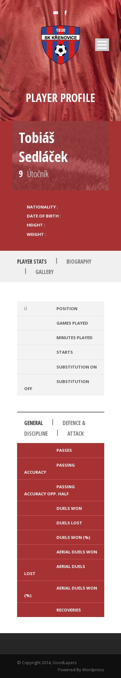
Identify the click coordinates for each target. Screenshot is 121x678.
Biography (78, 261)
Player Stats (32, 261)
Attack (75, 433)
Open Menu (102, 44)
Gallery (44, 272)
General (33, 423)
